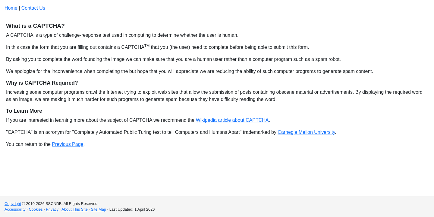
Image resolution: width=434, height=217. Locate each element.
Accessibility (15, 209)
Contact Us (33, 8)
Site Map (98, 209)
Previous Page (67, 144)
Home (11, 8)
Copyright (13, 203)
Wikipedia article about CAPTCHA (232, 120)
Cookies (35, 209)
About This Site (74, 209)
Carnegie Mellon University (306, 132)
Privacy (52, 209)
